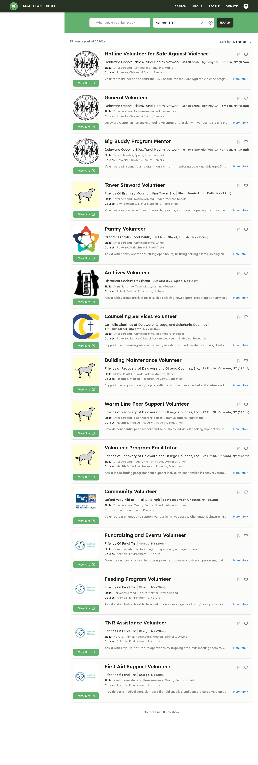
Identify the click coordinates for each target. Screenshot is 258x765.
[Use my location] (210, 22)
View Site (88, 84)
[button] (32, 26)
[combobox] (175, 22)
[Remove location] (202, 22)
